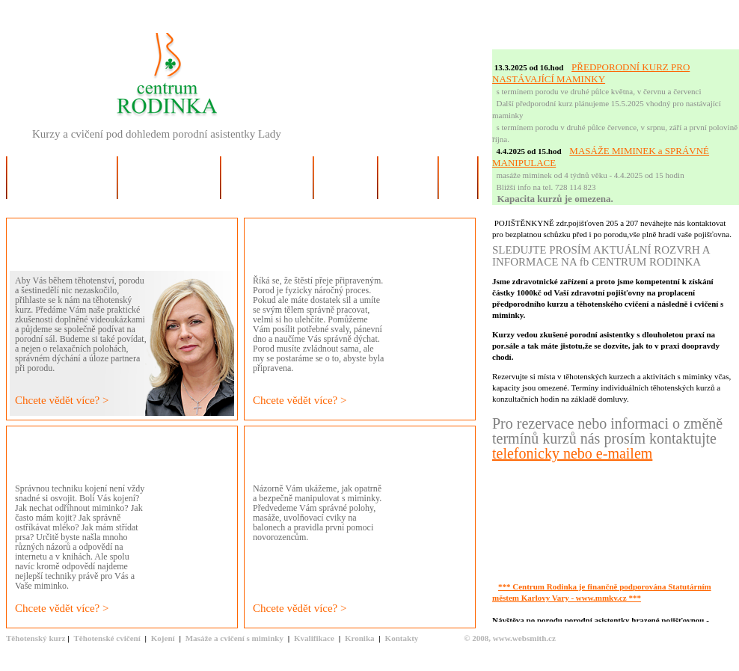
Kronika (360, 638)
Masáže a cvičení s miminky (234, 638)
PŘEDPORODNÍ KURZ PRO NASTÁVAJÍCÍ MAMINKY (591, 73)
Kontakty (402, 638)
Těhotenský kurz (36, 638)
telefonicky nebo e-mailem (572, 453)
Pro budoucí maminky (169, 188)
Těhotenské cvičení (106, 638)
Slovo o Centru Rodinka (62, 188)
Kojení (163, 638)
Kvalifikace (314, 638)
